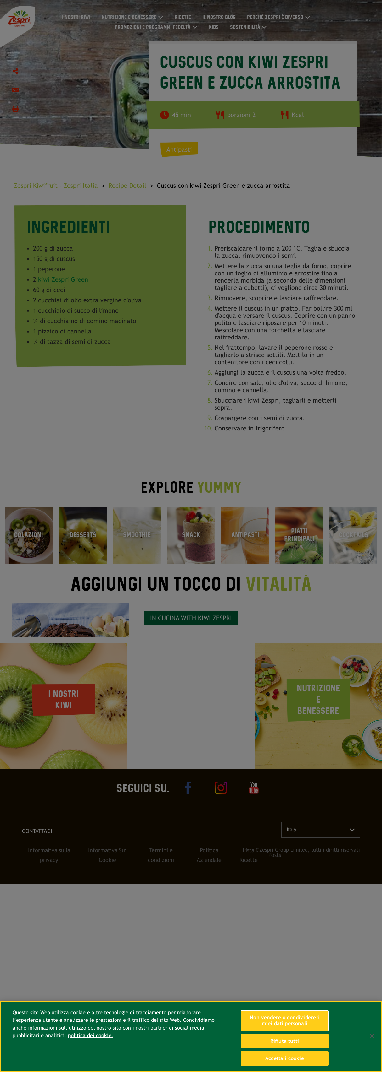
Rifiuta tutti (284, 1041)
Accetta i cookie (284, 1058)
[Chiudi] (372, 1036)
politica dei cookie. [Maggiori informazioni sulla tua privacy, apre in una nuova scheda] (90, 1035)
